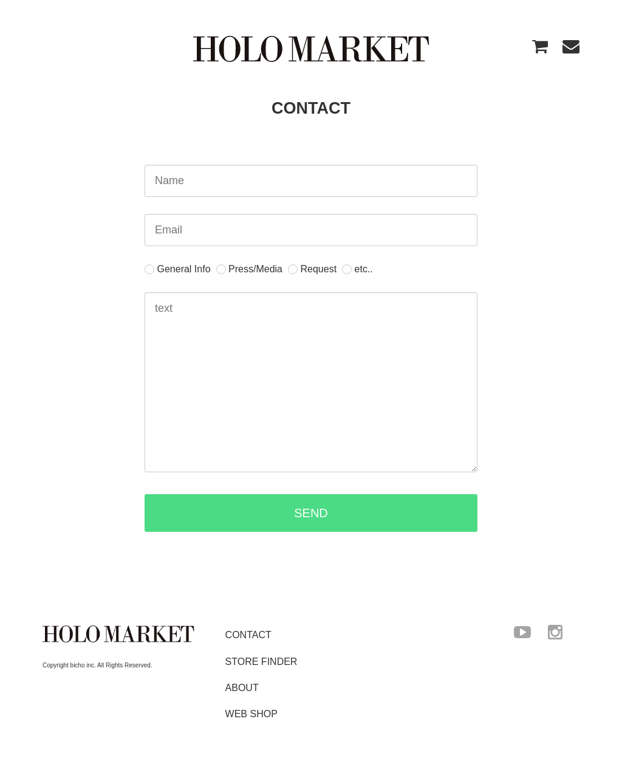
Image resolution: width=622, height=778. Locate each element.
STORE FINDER (261, 661)
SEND (384, 513)
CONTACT (248, 635)
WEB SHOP (251, 713)
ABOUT (242, 687)
